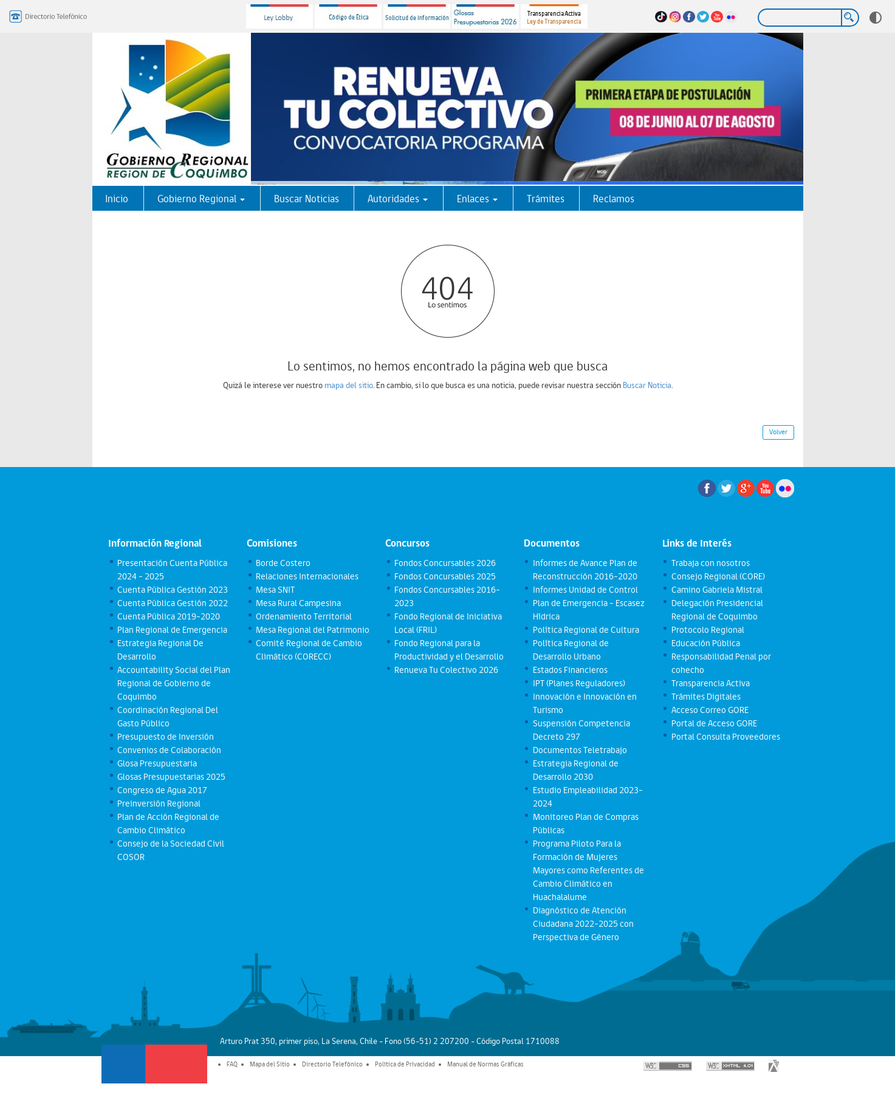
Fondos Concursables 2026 (445, 563)
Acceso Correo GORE (710, 709)
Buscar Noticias (306, 199)
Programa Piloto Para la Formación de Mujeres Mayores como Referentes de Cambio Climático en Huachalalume (588, 870)
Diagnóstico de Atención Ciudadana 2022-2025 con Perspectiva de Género (583, 924)
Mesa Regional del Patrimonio (312, 629)
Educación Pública (705, 643)
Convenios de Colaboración (169, 750)
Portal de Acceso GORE (714, 723)
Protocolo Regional (707, 629)
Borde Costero (283, 563)
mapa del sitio (348, 385)
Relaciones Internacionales (307, 576)
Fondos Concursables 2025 (445, 576)
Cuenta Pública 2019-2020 (168, 616)
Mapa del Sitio (270, 1064)
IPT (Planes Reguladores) (579, 683)
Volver (778, 432)
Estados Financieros (570, 669)
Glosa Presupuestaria (157, 763)
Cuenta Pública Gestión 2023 (172, 589)
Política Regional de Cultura (586, 629)
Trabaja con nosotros (710, 563)
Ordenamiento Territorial (304, 616)
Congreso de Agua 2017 (162, 790)
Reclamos (613, 199)
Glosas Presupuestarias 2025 (171, 776)
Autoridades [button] (398, 199)
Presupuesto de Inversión (165, 736)
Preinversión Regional (159, 803)
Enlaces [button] (477, 199)
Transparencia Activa (710, 683)
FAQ (232, 1064)
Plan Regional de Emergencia (172, 629)
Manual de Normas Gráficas (485, 1064)
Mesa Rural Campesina (298, 603)
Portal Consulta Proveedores (725, 736)
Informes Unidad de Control (585, 589)
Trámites (545, 199)
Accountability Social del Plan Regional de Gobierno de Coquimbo (173, 683)
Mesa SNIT (275, 589)
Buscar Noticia (647, 385)
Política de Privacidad (405, 1064)
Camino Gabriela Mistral (717, 589)
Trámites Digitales (706, 696)
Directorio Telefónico (332, 1064)
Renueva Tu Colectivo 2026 (446, 669)
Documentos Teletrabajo (580, 750)
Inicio (116, 199)
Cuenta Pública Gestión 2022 (172, 603)
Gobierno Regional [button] (201, 199)
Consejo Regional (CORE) (718, 576)
